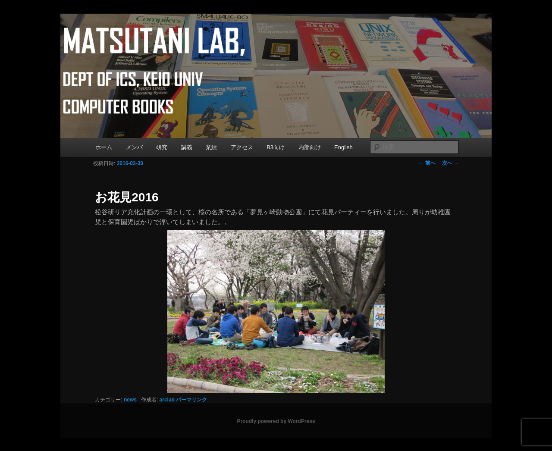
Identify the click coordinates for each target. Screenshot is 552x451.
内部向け (309, 147)
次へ (450, 163)
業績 (211, 147)
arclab (167, 400)
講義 (186, 147)
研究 (161, 147)
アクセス (242, 147)
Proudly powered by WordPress (276, 421)
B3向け (276, 147)
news (130, 400)
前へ (426, 163)
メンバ (134, 147)
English (343, 147)
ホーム (103, 147)
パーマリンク (191, 400)
